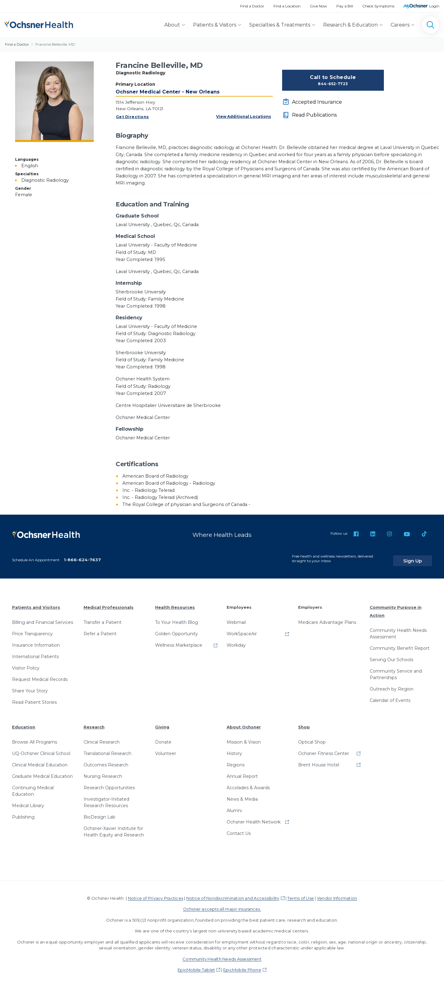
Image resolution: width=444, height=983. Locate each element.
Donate (163, 737)
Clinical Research (102, 737)
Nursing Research (103, 771)
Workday (236, 640)
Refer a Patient (100, 629)
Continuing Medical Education (33, 786)
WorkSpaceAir (242, 629)
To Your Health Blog (176, 617)
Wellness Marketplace (178, 640)
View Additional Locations (243, 116)
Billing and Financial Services (42, 617)
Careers (400, 25)
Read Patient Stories (34, 697)
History (234, 748)
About (172, 25)
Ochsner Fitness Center (323, 748)
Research (94, 722)
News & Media (242, 794)
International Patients (35, 652)
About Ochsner (244, 722)
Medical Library (28, 800)
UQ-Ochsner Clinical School (41, 748)
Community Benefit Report (400, 643)
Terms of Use (300, 893)
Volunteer (165, 748)
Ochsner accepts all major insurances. (222, 904)
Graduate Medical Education (42, 771)
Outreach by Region (391, 684)
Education (23, 722)
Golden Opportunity (176, 629)
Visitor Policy (25, 663)
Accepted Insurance (317, 102)
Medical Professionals (109, 602)
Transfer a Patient (102, 617)
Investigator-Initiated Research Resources (106, 797)
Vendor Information (337, 893)
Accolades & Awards (248, 783)
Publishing (23, 812)
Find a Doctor (252, 6)
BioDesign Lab (99, 812)
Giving (162, 722)
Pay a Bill (344, 6)
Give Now (318, 6)
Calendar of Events (390, 695)
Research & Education (350, 25)
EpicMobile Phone (242, 965)
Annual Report (242, 771)
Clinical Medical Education (40, 760)
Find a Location (287, 6)
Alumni (234, 805)
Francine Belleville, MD (55, 44)
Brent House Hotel (318, 760)
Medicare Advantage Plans (327, 617)
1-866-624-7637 (82, 554)
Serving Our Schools (391, 654)
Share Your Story (30, 686)
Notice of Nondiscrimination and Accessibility (232, 893)
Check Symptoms (378, 6)
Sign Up (420, 556)
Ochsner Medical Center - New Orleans (168, 92)
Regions (236, 760)
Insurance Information (36, 640)
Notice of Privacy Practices (155, 893)
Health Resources (175, 602)
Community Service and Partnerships (396, 669)
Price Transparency (32, 629)
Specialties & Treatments (279, 25)
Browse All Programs (34, 737)
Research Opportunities (109, 783)
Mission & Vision (244, 737)
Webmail (236, 617)
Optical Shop (312, 737)
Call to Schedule (333, 80)
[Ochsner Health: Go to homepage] (39, 24)
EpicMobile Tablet (196, 965)
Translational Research (107, 748)
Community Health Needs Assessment (398, 629)
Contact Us (239, 828)
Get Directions (132, 116)
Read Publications (314, 115)
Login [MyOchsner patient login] (434, 6)
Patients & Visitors (214, 25)
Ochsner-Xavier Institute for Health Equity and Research (114, 827)
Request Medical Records (40, 675)
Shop (304, 722)
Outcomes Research (106, 760)
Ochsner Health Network (254, 817)
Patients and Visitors (36, 602)
